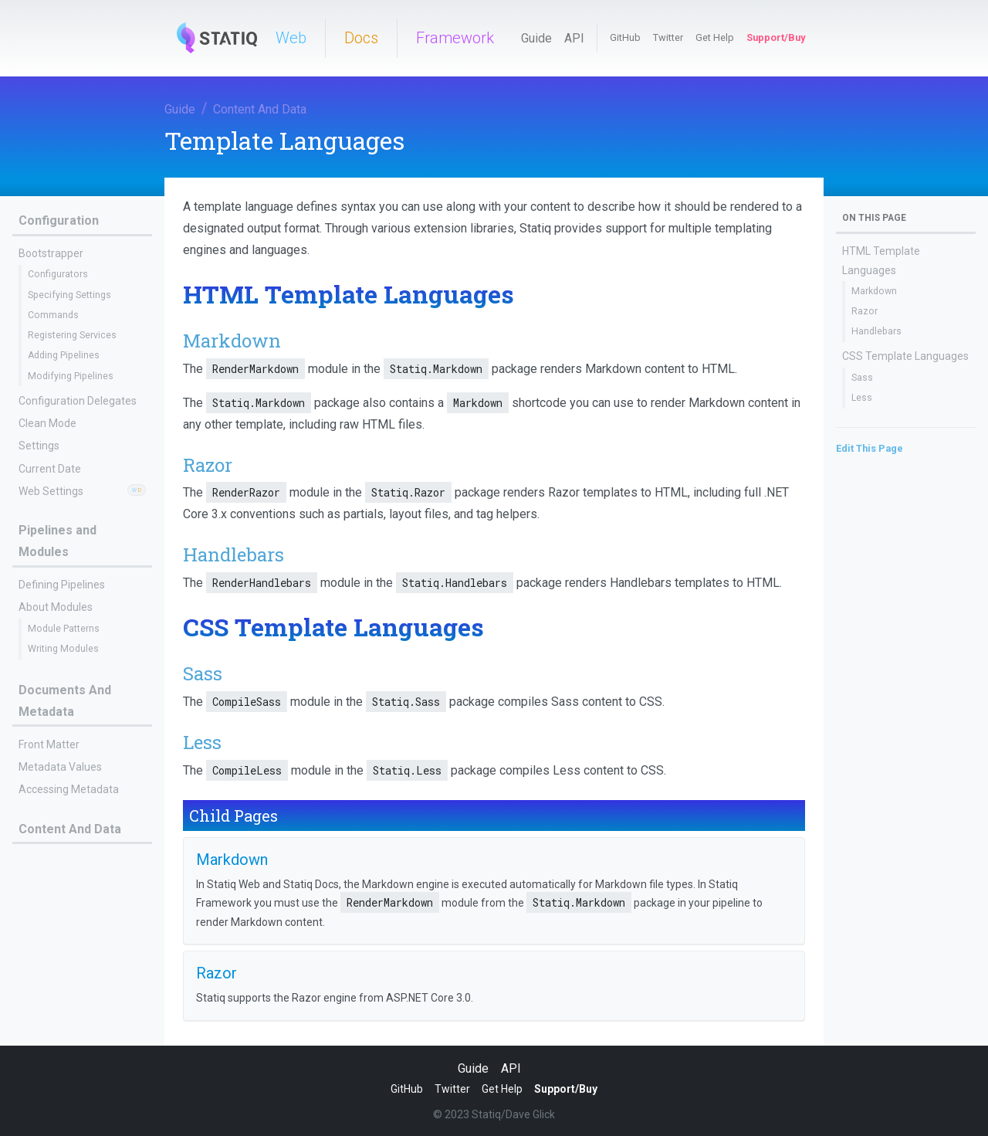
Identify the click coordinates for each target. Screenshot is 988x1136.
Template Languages (73, 861)
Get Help (714, 37)
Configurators (58, 274)
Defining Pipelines (62, 584)
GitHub (625, 37)
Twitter (668, 37)
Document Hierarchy (68, 973)
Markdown (50, 882)
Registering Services (72, 335)
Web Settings (51, 491)
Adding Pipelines (64, 355)
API (574, 38)
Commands (53, 315)
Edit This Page (869, 448)
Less (861, 397)
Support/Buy (775, 37)
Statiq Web (50, 1012)
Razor (41, 902)
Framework (455, 38)
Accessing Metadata (69, 789)
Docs (361, 38)
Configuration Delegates (78, 401)
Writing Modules (63, 648)
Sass (862, 377)
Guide (536, 38)
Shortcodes (47, 950)
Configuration (59, 220)
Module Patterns (64, 628)
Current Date (50, 469)
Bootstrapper (51, 253)
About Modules (56, 607)
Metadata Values (60, 767)
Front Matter (49, 744)
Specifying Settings (69, 295)
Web (291, 38)
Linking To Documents (72, 927)
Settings (39, 445)
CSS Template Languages (905, 356)
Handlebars (876, 331)
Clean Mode (47, 423)
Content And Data (259, 109)
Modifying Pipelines (70, 376)
